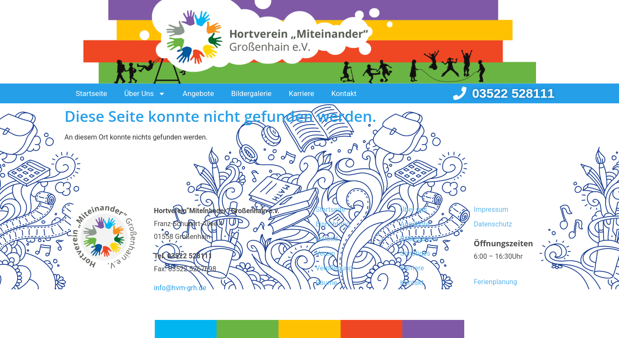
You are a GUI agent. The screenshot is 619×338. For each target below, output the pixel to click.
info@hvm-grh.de (180, 288)
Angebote (198, 93)
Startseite (91, 93)
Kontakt (344, 93)
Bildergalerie (251, 93)
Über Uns (144, 94)
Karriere (301, 93)
